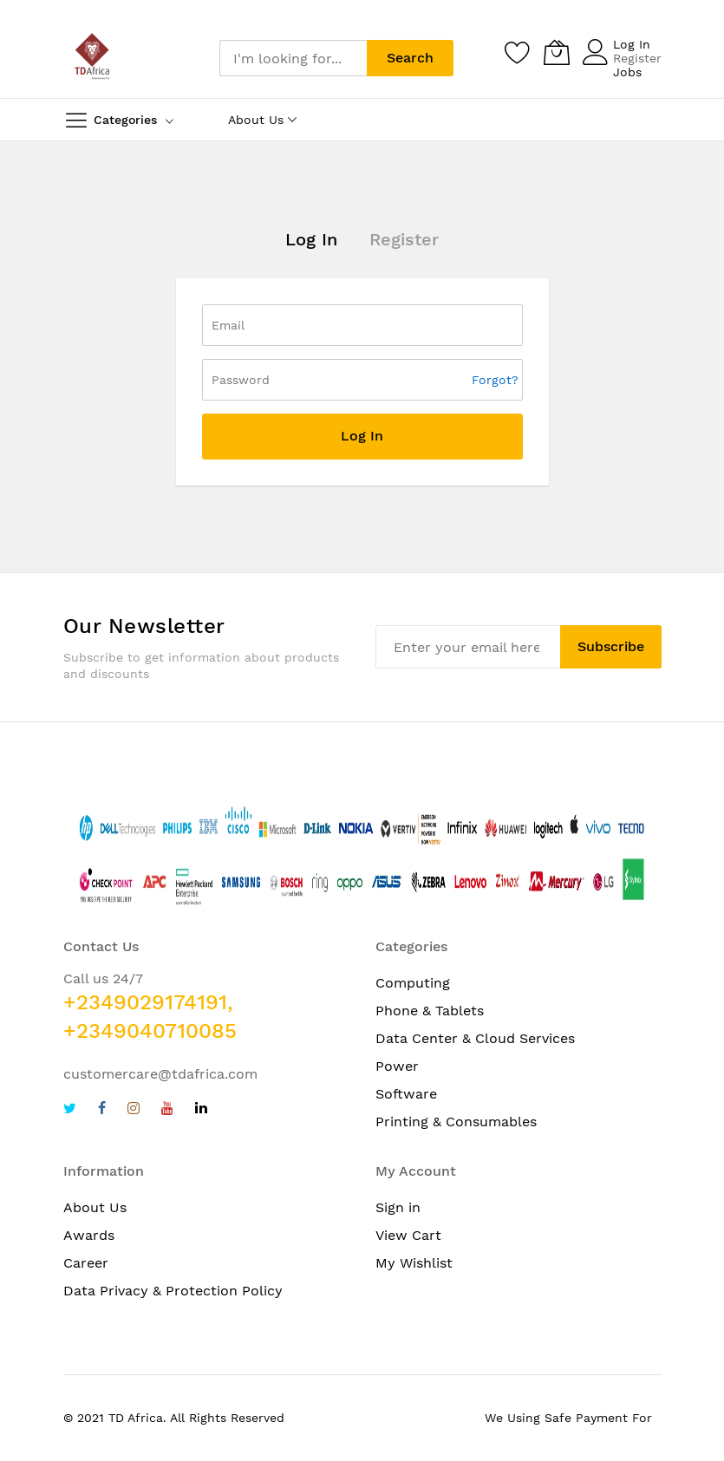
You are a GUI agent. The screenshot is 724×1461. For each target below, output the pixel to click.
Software (406, 1094)
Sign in (398, 1207)
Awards (88, 1235)
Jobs (627, 72)
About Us (95, 1207)
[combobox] (293, 58)
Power (397, 1066)
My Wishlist (414, 1263)
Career (85, 1263)
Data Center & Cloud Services (475, 1038)
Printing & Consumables (456, 1121)
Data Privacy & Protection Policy (173, 1290)
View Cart (408, 1235)
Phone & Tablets (429, 1010)
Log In (631, 44)
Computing (412, 983)
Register (637, 58)
